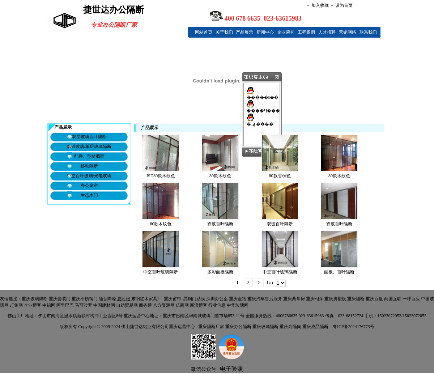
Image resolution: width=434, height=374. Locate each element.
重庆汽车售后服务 (264, 298)
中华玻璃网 (237, 305)
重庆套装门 (60, 298)
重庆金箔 (237, 298)
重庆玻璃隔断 (35, 298)
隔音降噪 (107, 298)
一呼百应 (411, 298)
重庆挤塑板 (335, 298)
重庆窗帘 (172, 298)
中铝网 (48, 305)
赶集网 (16, 305)
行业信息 (217, 305)
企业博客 (32, 305)
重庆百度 (374, 298)
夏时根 (123, 298)
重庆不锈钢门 (85, 298)
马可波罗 (83, 305)
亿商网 (182, 305)
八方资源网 (164, 305)
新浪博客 (198, 305)
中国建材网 (104, 305)
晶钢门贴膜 (194, 298)
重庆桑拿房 (294, 298)
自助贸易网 (127, 305)
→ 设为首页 (341, 5)
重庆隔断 (356, 298)
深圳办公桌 (217, 298)
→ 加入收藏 (317, 5)
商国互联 (392, 298)
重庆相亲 (314, 298)
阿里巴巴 (65, 305)
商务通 (145, 305)
